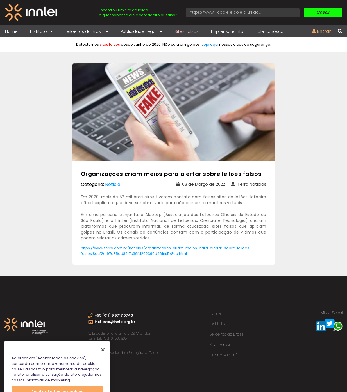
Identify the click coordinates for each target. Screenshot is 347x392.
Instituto (41, 31)
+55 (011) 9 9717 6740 (114, 315)
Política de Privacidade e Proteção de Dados (123, 352)
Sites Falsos (186, 31)
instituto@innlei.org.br (115, 321)
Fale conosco (270, 31)
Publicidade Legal (141, 31)
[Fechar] (103, 354)
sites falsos (110, 44)
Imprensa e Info (227, 31)
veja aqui (209, 44)
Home (11, 31)
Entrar (321, 31)
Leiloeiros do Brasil (86, 31)
